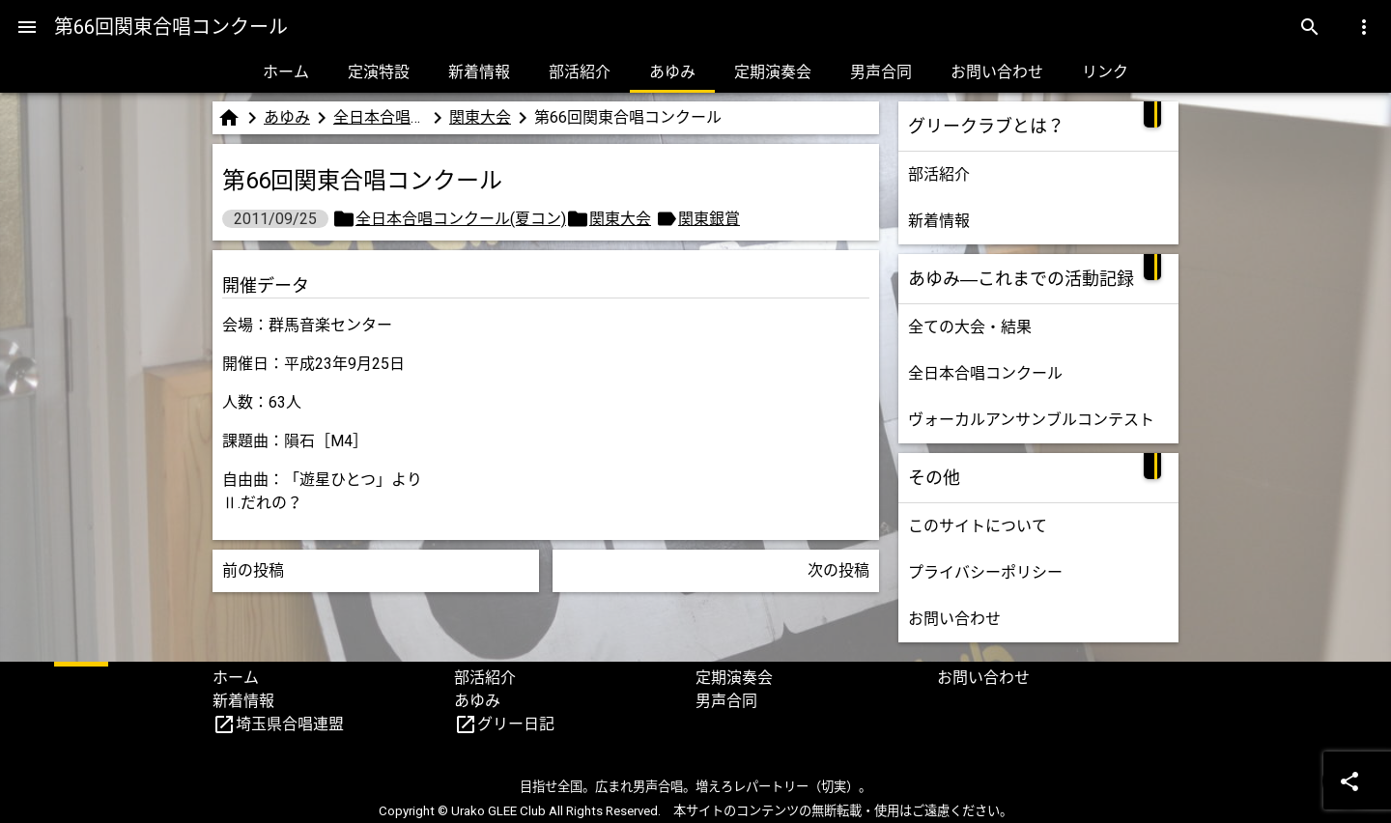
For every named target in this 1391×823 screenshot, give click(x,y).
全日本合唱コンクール (985, 373)
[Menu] (27, 27)
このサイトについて (977, 526)
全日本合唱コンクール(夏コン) (379, 117)
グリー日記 (515, 724)
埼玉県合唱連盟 (290, 724)
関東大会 (480, 117)
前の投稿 (253, 570)
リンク (1105, 72)
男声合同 (881, 72)
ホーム (286, 72)
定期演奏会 (772, 72)
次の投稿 (838, 570)
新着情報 (479, 72)
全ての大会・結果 (970, 327)
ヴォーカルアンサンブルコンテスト (1031, 420)
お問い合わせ (997, 72)
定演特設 (379, 72)
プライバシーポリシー (985, 572)
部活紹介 (579, 72)
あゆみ (672, 72)
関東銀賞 (709, 219)
